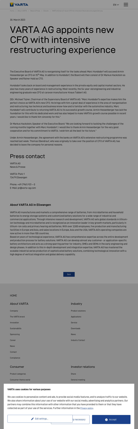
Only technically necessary (71, 419)
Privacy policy (87, 408)
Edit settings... (29, 419)
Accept (113, 419)
